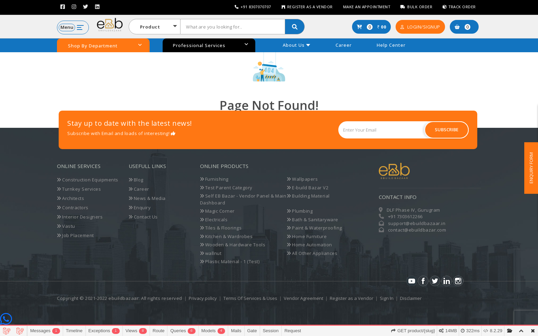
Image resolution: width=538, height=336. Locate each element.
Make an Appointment (366, 6)
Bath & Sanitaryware (312, 219)
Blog (136, 180)
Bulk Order (416, 6)
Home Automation (309, 245)
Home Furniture (307, 236)
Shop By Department (105, 46)
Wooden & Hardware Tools (233, 245)
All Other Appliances (312, 253)
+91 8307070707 (253, 6)
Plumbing (300, 211)
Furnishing (214, 179)
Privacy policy (203, 298)
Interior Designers (80, 217)
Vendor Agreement (303, 298)
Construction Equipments (87, 180)
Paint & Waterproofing (314, 228)
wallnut (211, 253)
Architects (70, 198)
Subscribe (446, 129)
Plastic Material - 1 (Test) (230, 261)
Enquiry (140, 207)
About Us (294, 45)
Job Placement (75, 235)
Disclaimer (411, 298)
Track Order (459, 6)
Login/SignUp (420, 27)
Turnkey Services (79, 189)
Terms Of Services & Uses (250, 298)
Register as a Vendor (307, 6)
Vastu (66, 226)
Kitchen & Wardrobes (226, 236)
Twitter (435, 281)
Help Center (391, 45)
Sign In (387, 298)
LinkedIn (446, 281)
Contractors (73, 207)
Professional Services (210, 45)
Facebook (423, 281)
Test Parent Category (226, 187)
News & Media (147, 198)
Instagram (458, 281)
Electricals (214, 219)
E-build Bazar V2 (307, 187)
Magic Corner (217, 211)
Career (344, 45)
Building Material (308, 196)
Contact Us (143, 217)
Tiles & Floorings (221, 228)
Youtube (411, 281)
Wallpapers (302, 179)
